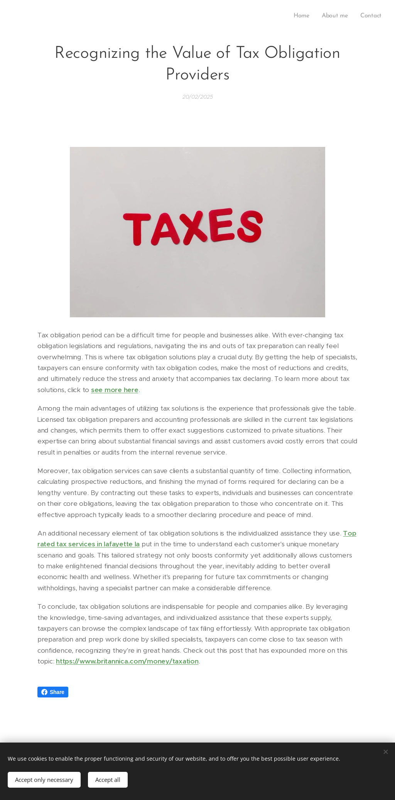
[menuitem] (304, 15)
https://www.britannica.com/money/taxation (127, 661)
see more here (114, 390)
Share (52, 692)
